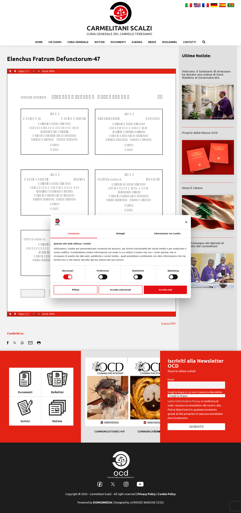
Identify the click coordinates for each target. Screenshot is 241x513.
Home (39, 42)
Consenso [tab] (73, 233)
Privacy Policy (146, 494)
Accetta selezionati (120, 290)
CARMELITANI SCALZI (119, 28)
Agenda (137, 42)
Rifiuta (75, 290)
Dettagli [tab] (120, 233)
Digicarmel (169, 42)
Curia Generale (78, 42)
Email (171, 379)
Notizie (99, 42)
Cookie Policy (167, 494)
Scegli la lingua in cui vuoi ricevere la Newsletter (195, 392)
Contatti (189, 42)
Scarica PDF (168, 323)
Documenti (118, 42)
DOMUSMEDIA (102, 502)
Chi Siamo (55, 42)
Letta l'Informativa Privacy (184, 401)
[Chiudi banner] (186, 222)
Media (152, 42)
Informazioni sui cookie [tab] (167, 233)
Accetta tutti (165, 290)
